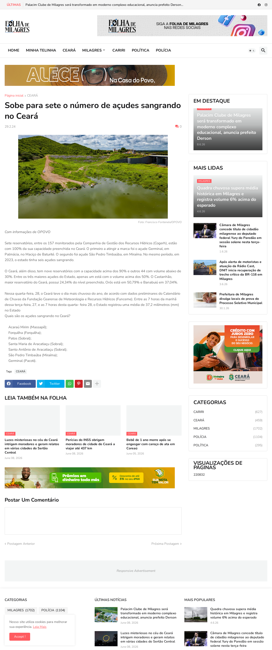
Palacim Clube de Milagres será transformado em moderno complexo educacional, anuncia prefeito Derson (148, 613)
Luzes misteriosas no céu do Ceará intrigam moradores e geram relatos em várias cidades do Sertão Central (32, 446)
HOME (13, 50)
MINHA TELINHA (41, 50)
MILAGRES (92, 50)
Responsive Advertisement (136, 571)
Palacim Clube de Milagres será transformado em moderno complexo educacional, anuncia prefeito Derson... (104, 5)
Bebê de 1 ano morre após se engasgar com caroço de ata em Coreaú (150, 444)
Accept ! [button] (19, 636)
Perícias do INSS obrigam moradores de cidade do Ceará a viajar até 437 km (90, 444)
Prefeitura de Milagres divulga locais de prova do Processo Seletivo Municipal (240, 298)
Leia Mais (40, 627)
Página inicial (14, 96)
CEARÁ (69, 50)
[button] (252, 50)
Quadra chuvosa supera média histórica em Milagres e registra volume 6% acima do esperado (234, 613)
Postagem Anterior (21, 544)
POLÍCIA (163, 50)
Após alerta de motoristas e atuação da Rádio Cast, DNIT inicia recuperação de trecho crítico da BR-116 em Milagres (240, 270)
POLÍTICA (140, 50)
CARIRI (118, 50)
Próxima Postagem (165, 544)
